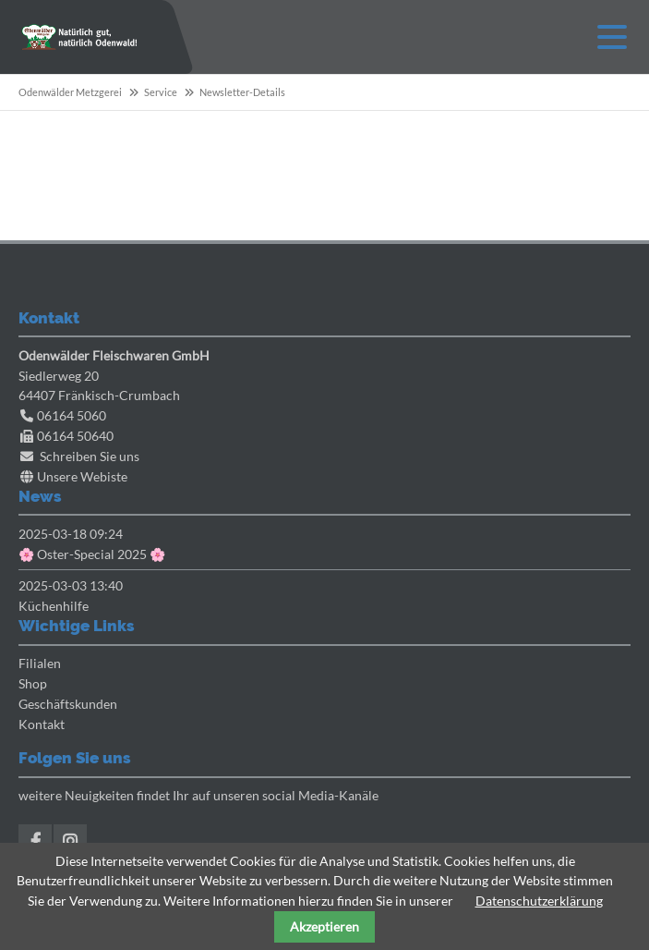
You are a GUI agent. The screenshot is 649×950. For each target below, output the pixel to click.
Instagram (70, 841)
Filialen (39, 663)
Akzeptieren (324, 926)
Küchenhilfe (53, 606)
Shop (32, 683)
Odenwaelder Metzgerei (79, 37)
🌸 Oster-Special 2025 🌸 (91, 554)
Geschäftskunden (67, 704)
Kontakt (41, 724)
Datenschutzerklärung (539, 900)
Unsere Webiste (82, 476)
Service (160, 92)
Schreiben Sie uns (89, 456)
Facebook (35, 841)
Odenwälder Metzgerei (70, 92)
